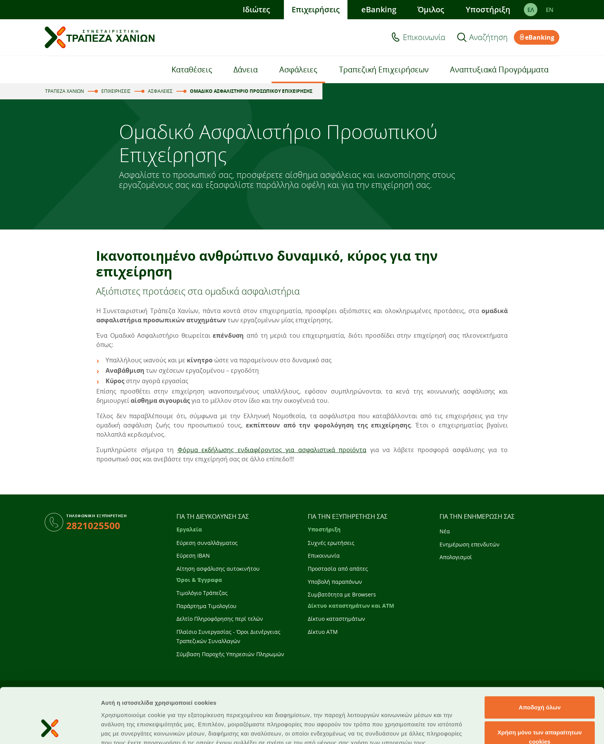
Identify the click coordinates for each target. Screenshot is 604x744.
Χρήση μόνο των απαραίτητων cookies (540, 689)
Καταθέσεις (191, 69)
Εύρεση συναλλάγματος (207, 542)
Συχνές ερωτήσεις (331, 542)
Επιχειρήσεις (316, 9)
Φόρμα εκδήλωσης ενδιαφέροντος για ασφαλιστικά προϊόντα (272, 450)
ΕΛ (530, 9)
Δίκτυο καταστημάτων (336, 618)
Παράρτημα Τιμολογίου (206, 606)
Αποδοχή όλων (539, 658)
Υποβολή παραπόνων (335, 581)
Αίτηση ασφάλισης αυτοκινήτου (218, 568)
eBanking (378, 9)
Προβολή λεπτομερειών (457, 729)
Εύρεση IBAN (193, 555)
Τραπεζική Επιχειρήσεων (384, 69)
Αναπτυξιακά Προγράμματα (499, 69)
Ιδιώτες (256, 9)
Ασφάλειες (298, 69)
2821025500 (93, 525)
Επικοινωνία (424, 37)
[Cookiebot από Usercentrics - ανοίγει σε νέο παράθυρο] (50, 729)
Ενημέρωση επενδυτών (470, 544)
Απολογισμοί (456, 557)
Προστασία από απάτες (338, 568)
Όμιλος (431, 9)
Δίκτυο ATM (323, 631)
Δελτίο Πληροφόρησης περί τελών (219, 618)
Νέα (445, 531)
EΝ (550, 9)
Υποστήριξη (488, 9)
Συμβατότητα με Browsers (342, 594)
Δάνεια (245, 69)
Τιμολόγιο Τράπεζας (202, 593)
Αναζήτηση (488, 37)
